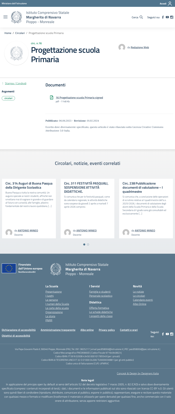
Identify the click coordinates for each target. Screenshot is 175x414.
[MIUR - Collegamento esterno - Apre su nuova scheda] (14, 3)
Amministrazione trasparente (58, 330)
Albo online (87, 330)
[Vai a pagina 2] (88, 244)
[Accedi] (166, 3)
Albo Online (139, 304)
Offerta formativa (99, 308)
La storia (50, 316)
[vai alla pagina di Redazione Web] (140, 47)
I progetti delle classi (100, 316)
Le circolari (139, 296)
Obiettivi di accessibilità (16, 336)
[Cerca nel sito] (137, 17)
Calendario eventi (143, 300)
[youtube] (167, 17)
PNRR (48, 320)
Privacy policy (107, 330)
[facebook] (162, 17)
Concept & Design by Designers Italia (138, 373)
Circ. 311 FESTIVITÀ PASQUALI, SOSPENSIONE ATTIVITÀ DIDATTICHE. (86, 187)
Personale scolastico (100, 296)
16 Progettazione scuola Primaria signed (79, 97)
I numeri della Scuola (57, 304)
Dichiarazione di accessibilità (19, 330)
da (129, 47)
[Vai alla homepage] (16, 17)
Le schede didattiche (101, 312)
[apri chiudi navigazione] (5, 17)
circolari (8, 98)
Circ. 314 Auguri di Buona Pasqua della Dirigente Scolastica (28, 185)
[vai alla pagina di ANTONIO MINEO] (28, 230)
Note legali (87, 380)
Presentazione (53, 292)
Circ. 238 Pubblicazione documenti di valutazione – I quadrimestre (143, 187)
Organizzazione (54, 312)
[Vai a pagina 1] (84, 244)
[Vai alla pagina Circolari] (20, 33)
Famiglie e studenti (100, 292)
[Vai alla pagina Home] (7, 33)
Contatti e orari (129, 330)
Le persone (51, 300)
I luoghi (49, 296)
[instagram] (171, 17)
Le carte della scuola (57, 308)
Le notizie (138, 292)
